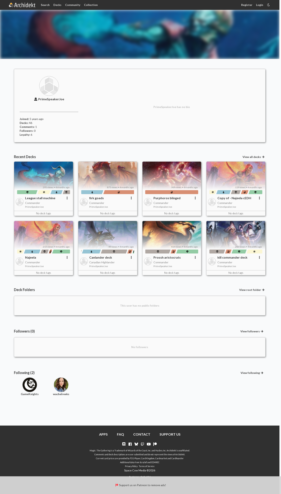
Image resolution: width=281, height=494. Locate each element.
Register (246, 4)
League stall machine (40, 198)
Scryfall (143, 462)
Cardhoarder (177, 458)
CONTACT (141, 434)
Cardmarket (161, 458)
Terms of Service (146, 466)
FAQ (120, 434)
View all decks (254, 157)
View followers (252, 331)
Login (259, 4)
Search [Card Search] (45, 4)
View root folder (252, 289)
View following (252, 372)
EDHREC (155, 462)
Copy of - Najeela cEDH (234, 198)
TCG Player (135, 458)
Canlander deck (100, 257)
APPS (103, 434)
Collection (91, 4)
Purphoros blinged (167, 198)
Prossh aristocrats (167, 257)
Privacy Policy (131, 466)
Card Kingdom (147, 458)
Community (72, 4)
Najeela (30, 257)
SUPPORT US (170, 434)
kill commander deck (232, 257)
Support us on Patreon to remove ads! (140, 485)
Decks (57, 4)
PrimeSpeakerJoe (49, 99)
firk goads (96, 198)
